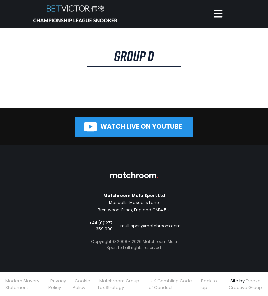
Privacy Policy (57, 284)
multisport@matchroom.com (150, 226)
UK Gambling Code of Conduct (170, 284)
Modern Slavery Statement (22, 284)
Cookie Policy (81, 284)
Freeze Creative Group (245, 284)
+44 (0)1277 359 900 (101, 226)
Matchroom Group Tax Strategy (118, 284)
